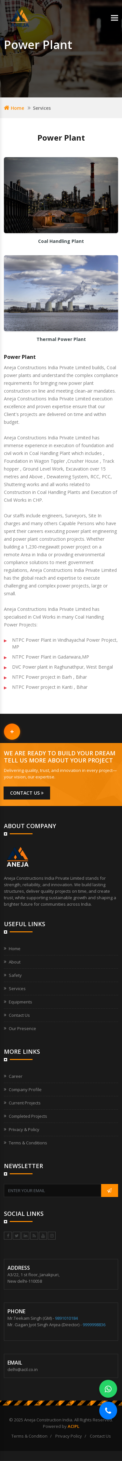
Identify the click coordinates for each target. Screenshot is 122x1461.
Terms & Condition (29, 1436)
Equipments (20, 1002)
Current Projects (25, 1103)
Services (17, 988)
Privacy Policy (68, 1436)
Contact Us (19, 1015)
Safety (15, 975)
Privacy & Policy (24, 1129)
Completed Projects (28, 1116)
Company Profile (25, 1089)
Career (15, 1076)
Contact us (27, 793)
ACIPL (73, 1426)
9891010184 (66, 1318)
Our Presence (22, 1028)
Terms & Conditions (28, 1143)
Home (14, 108)
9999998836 (94, 1325)
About (14, 962)
